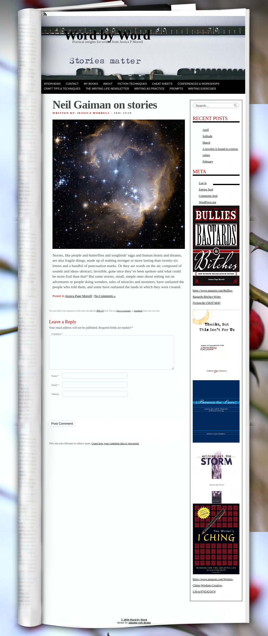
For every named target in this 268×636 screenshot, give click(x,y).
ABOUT (108, 83)
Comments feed (208, 196)
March (206, 142)
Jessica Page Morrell (78, 296)
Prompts (176, 88)
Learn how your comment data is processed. (115, 449)
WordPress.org (207, 202)
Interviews (52, 83)
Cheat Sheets (162, 83)
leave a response (123, 311)
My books (91, 83)
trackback (138, 311)
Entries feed (206, 189)
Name (55, 381)
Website (55, 400)
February (208, 161)
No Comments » (104, 296)
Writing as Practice (149, 88)
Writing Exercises (202, 88)
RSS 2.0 (100, 311)
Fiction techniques (132, 83)
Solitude (207, 136)
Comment (57, 334)
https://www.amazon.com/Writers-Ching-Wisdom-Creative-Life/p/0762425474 (213, 585)
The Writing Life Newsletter (107, 88)
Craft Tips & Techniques (62, 88)
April (206, 130)
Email (55, 391)
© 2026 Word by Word (134, 619)
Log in (203, 183)
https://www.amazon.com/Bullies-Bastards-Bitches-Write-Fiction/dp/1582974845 (213, 297)
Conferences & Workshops (198, 83)
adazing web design (139, 622)
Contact (72, 83)
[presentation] (82, 414)
